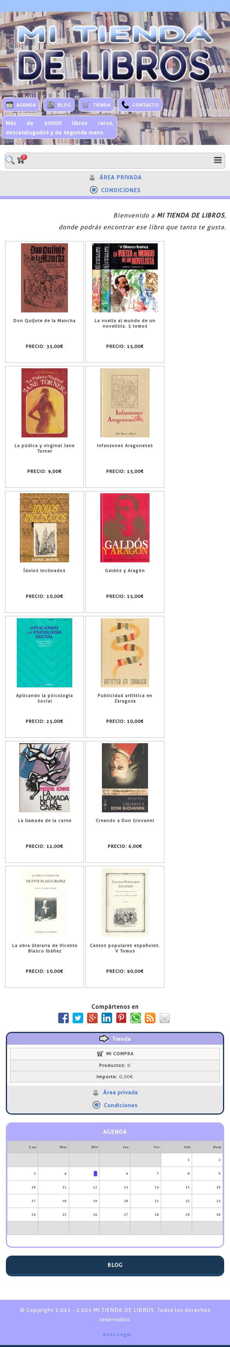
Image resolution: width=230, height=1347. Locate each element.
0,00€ (114, 1076)
